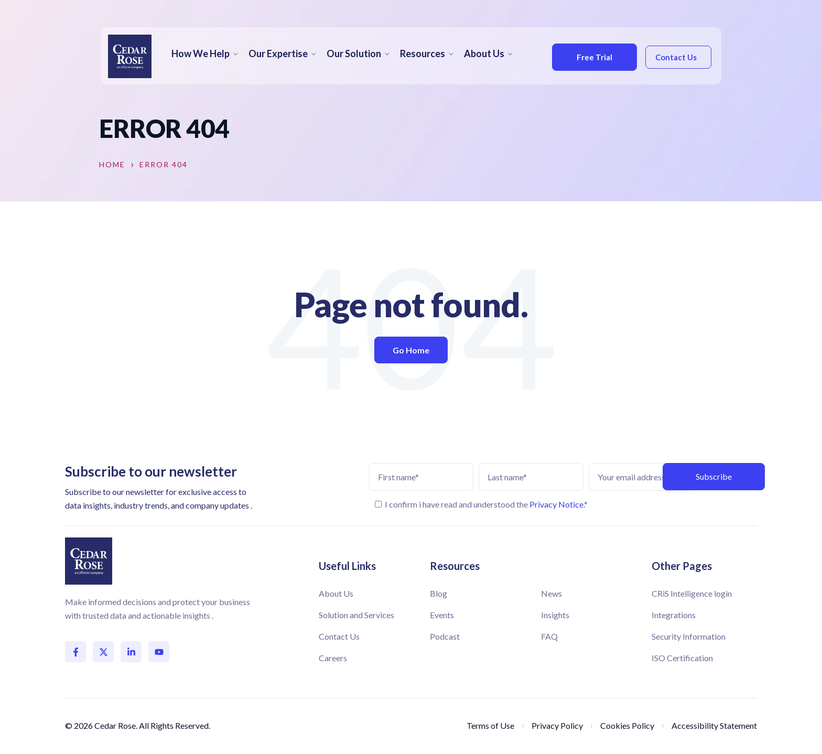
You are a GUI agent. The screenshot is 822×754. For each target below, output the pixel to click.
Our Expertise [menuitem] (278, 53)
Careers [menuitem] (333, 658)
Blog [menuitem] (438, 593)
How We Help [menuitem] (200, 53)
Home (112, 164)
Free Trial (591, 57)
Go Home (411, 350)
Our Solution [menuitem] (354, 53)
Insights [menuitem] (555, 615)
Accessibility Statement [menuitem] (714, 725)
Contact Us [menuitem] (339, 636)
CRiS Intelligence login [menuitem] (692, 593)
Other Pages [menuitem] (682, 565)
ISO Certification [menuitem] (682, 658)
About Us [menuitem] (484, 53)
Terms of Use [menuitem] (490, 725)
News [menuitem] (551, 593)
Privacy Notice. (556, 504)
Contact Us (674, 57)
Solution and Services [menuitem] (356, 615)
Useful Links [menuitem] (347, 565)
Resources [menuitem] (422, 53)
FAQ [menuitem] (549, 636)
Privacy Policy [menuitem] (557, 725)
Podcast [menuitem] (445, 636)
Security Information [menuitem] (689, 636)
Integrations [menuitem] (674, 615)
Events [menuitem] (442, 615)
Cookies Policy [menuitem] (627, 725)
